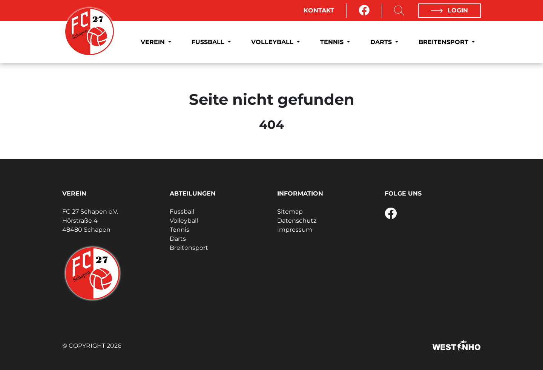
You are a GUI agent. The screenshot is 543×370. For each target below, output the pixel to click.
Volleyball (273, 42)
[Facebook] (364, 10)
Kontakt (319, 10)
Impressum (294, 229)
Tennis (332, 42)
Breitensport (444, 42)
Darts (382, 42)
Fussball (209, 42)
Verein (154, 42)
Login (449, 10)
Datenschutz (296, 220)
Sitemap (290, 211)
